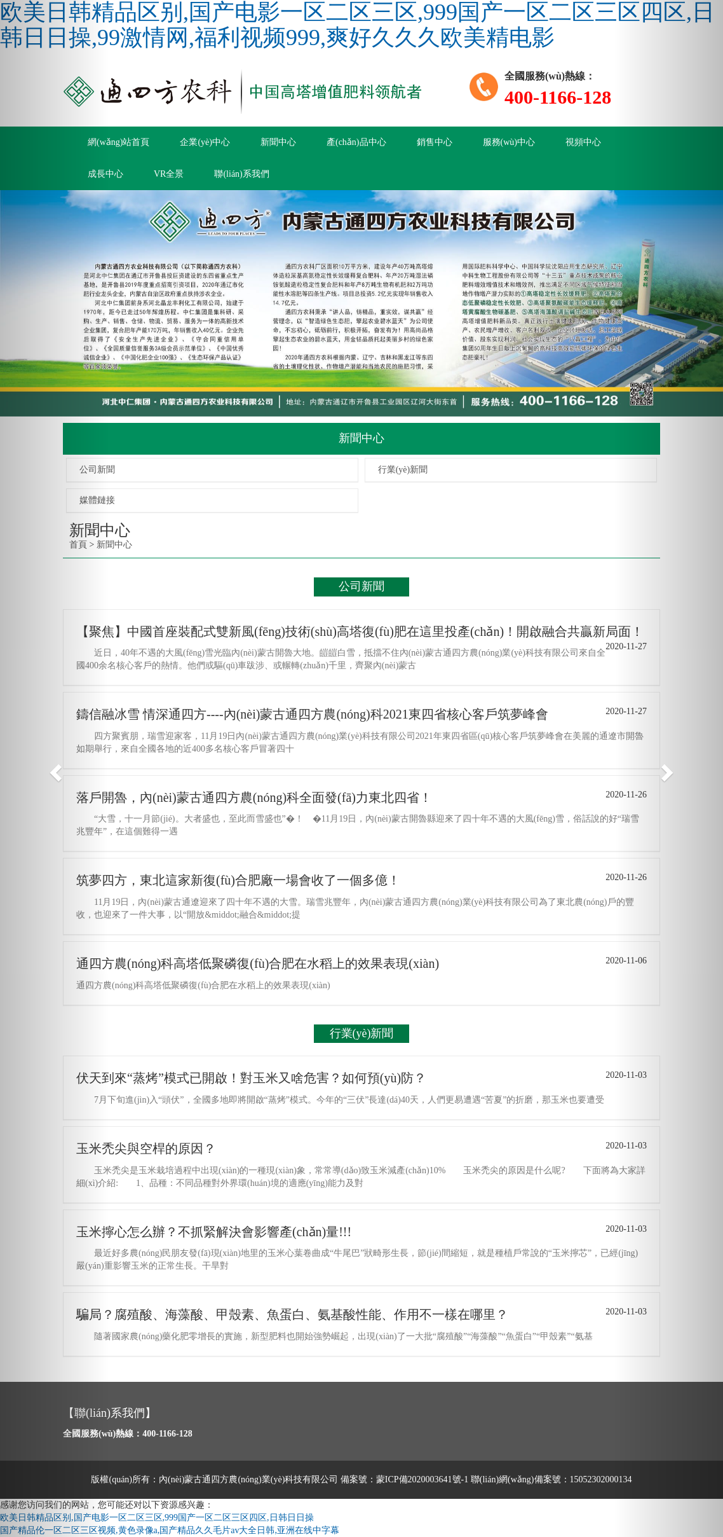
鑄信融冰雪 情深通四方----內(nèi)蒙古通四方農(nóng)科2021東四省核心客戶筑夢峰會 (312, 714)
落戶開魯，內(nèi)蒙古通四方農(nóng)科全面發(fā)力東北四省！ (254, 797)
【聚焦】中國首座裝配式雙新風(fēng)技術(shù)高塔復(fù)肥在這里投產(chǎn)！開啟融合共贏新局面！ (360, 631)
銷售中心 (434, 142)
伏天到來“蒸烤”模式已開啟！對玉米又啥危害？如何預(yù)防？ (251, 1078)
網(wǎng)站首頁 (118, 142)
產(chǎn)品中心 (356, 142)
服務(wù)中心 (509, 142)
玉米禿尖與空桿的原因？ (146, 1148)
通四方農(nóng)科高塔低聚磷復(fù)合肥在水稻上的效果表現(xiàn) (257, 963)
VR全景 (169, 174)
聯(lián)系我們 (241, 174)
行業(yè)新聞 (403, 469)
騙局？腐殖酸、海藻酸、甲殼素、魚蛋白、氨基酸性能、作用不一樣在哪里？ (292, 1314)
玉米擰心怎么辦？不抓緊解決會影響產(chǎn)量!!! (213, 1232)
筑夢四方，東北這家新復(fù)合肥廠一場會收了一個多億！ (238, 880)
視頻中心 (583, 142)
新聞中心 (278, 142)
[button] (54, 768)
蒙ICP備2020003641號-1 (422, 1479)
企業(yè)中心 (205, 142)
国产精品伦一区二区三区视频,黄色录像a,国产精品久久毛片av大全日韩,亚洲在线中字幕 (169, 1530)
